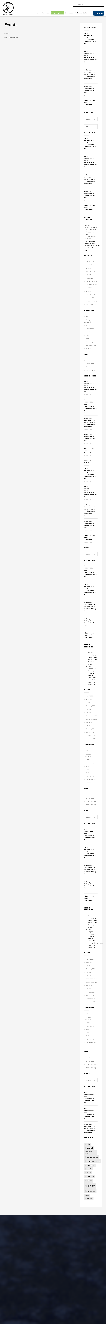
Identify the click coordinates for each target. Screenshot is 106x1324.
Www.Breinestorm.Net (92, 245)
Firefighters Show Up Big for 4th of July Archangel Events (92, 659)
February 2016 (90, 294)
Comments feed (91, 367)
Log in (88, 360)
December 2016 (91, 281)
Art (87, 316)
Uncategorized (91, 345)
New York (89, 332)
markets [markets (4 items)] (90, 1176)
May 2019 (89, 265)
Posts (87, 338)
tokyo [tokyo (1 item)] (87, 1195)
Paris (87, 335)
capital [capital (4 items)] (90, 1148)
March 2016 (89, 291)
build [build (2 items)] (88, 1144)
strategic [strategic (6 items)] (91, 1191)
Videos (88, 348)
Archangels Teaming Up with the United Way (90, 241)
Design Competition (88, 321)
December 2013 (91, 301)
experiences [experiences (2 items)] (91, 1165)
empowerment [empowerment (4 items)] (93, 1161)
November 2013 (91, 304)
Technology (90, 342)
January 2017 (90, 278)
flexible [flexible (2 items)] (89, 1169)
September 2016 (91, 284)
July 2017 (88, 275)
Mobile (88, 325)
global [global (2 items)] (89, 1172)
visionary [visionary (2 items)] (89, 1198)
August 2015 (90, 298)
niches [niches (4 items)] (89, 1181)
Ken (86, 225)
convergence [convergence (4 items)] (92, 1157)
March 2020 (90, 261)
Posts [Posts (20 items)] (91, 1185)
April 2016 (89, 288)
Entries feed (90, 363)
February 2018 (90, 271)
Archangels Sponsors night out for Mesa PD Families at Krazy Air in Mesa (90, 74)
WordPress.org (91, 370)
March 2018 (89, 268)
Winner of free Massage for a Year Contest (89, 102)
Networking (90, 328)
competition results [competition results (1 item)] (88, 1152)
